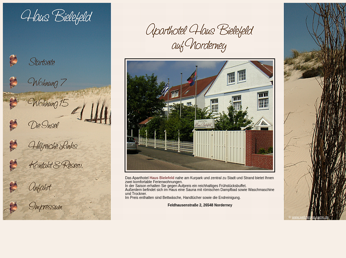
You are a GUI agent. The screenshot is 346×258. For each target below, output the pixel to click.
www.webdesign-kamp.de (310, 217)
